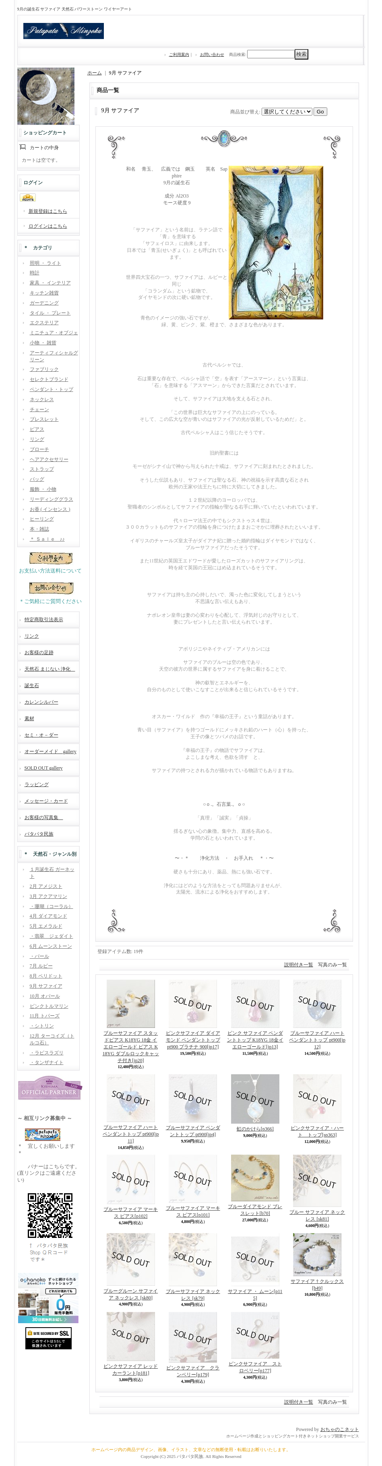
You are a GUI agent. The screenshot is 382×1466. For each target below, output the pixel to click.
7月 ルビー (41, 966)
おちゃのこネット (339, 1429)
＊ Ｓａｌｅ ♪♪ (47, 539)
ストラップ (42, 469)
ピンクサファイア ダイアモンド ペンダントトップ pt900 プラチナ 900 (193, 1040)
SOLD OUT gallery (44, 768)
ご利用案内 (179, 54)
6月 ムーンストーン (51, 946)
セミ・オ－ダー (41, 735)
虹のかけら (255, 1129)
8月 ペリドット (46, 976)
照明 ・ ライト (45, 263)
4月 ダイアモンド (48, 916)
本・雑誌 (39, 529)
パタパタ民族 (39, 834)
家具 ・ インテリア (50, 283)
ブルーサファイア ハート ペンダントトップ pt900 (317, 1040)
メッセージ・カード (46, 801)
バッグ (37, 479)
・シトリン (42, 1026)
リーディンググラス (51, 499)
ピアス (37, 429)
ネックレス (42, 399)
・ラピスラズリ (47, 1053)
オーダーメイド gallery (50, 751)
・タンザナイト (47, 1062)
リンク (32, 636)
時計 (34, 273)
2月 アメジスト (46, 886)
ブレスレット (44, 419)
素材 (29, 718)
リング (37, 439)
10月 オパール (45, 996)
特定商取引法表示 (44, 619)
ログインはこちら (48, 226)
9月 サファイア (46, 986)
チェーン (39, 409)
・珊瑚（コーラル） (51, 906)
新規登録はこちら (48, 211)
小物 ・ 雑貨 (43, 343)
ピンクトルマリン (49, 1006)
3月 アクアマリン (48, 896)
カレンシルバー (41, 702)
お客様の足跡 (39, 652)
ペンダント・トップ (51, 389)
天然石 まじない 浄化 (50, 669)
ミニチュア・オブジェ (54, 333)
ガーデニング (44, 303)
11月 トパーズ (45, 1016)
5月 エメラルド (46, 926)
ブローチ (39, 449)
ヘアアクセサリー (49, 459)
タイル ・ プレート (50, 313)
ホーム (94, 73)
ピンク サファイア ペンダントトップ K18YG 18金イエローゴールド (255, 1040)
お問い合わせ (212, 54)
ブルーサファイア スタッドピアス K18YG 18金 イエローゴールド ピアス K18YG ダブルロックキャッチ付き (131, 1046)
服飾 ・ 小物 (43, 489)
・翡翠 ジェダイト (51, 936)
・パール (39, 956)
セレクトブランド (49, 379)
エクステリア (44, 322)
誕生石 (32, 685)
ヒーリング (42, 519)
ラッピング (37, 784)
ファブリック (44, 369)
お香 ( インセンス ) (50, 509)
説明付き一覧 (298, 965)
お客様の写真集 (44, 817)
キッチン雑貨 (44, 293)
